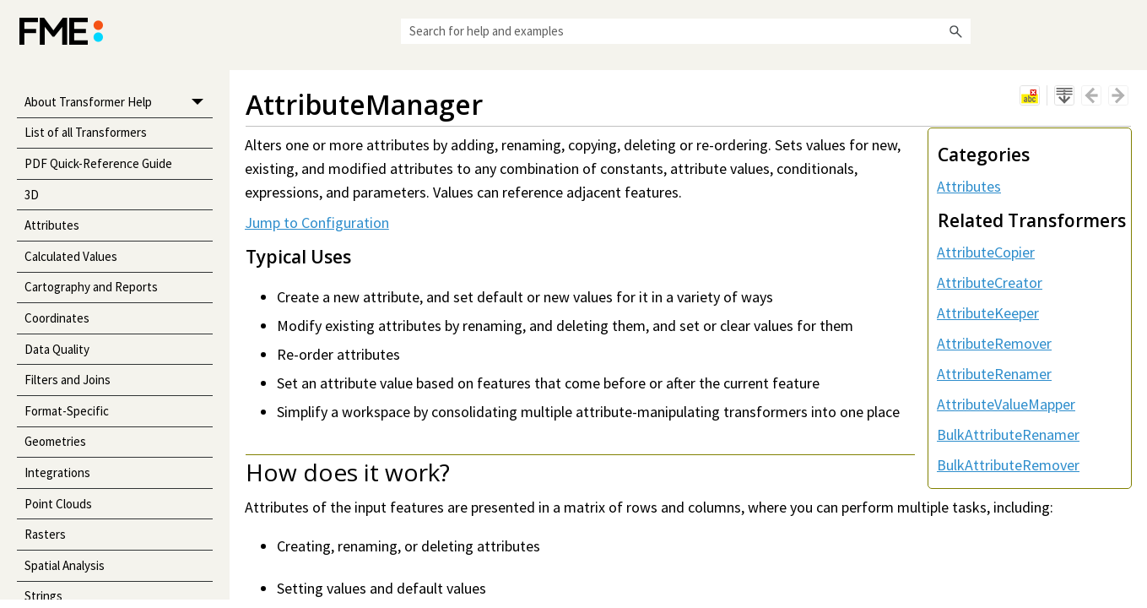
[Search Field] (686, 31)
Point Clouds (58, 504)
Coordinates (56, 318)
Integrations (57, 472)
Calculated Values (70, 256)
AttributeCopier (986, 252)
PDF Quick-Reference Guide (98, 163)
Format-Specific (66, 411)
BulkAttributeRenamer (1008, 434)
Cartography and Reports (91, 287)
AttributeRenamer (994, 373)
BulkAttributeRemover (1008, 465)
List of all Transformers (85, 132)
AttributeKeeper (988, 313)
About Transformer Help (118, 102)
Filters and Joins (67, 380)
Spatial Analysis (64, 565)
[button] (955, 31)
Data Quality (56, 349)
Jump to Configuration (317, 222)
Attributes (51, 225)
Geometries (55, 441)
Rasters (45, 534)
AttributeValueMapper (1006, 404)
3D (31, 195)
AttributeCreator (989, 282)
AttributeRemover (994, 343)
